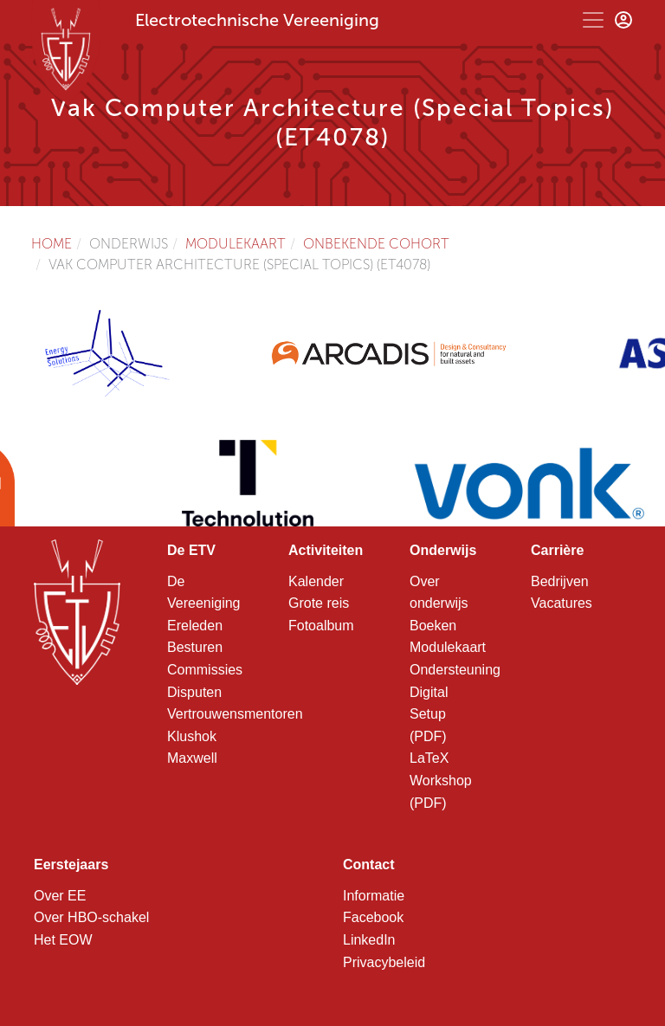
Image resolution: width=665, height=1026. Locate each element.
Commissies (204, 669)
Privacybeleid (384, 962)
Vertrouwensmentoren (235, 714)
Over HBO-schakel (91, 917)
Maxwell (192, 758)
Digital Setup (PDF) (429, 714)
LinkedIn (369, 939)
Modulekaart (235, 244)
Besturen (195, 647)
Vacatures (561, 603)
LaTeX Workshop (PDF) (441, 780)
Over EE (60, 895)
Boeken (433, 625)
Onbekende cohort (376, 244)
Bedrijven (560, 581)
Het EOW (63, 939)
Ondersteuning (455, 669)
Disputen (194, 692)
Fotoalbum (321, 625)
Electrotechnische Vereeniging (257, 20)
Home (51, 244)
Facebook (373, 917)
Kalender (316, 581)
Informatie (373, 895)
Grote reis (318, 603)
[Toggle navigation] (593, 20)
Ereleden (195, 625)
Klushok (191, 736)
